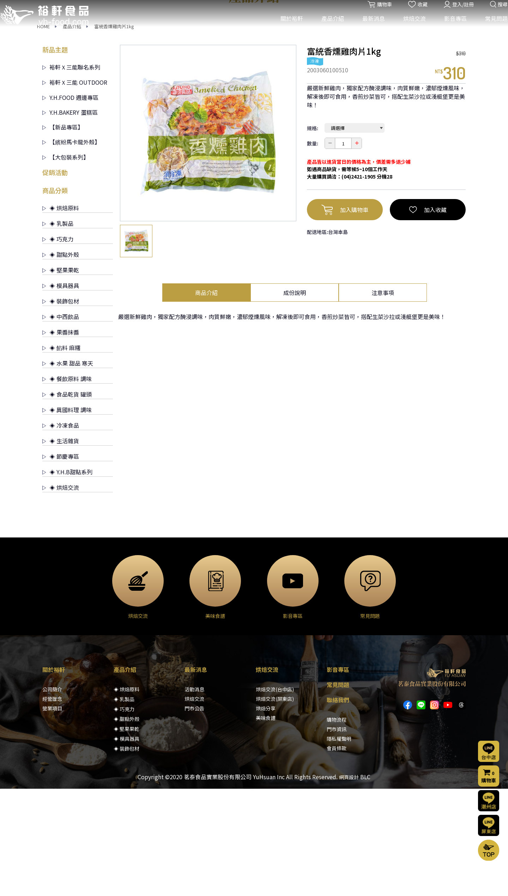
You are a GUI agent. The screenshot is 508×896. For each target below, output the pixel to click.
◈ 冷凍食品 (60, 532)
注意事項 (382, 400)
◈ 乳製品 (57, 330)
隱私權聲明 (339, 845)
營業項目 (52, 815)
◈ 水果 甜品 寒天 (67, 470)
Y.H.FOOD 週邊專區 (70, 204)
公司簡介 (52, 796)
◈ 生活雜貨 (60, 548)
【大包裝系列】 (65, 264)
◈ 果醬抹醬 (60, 439)
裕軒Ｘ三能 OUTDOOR (74, 189)
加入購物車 (344, 317)
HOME (43, 133)
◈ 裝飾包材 (60, 408)
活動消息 (194, 796)
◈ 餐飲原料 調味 (67, 486)
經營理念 (52, 806)
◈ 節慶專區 (60, 563)
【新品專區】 (62, 234)
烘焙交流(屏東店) (275, 806)
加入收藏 (428, 317)
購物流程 (336, 826)
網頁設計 (349, 884)
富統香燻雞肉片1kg (114, 133)
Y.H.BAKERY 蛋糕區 (70, 219)
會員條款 (336, 855)
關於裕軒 (287, 27)
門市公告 (194, 815)
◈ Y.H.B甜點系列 (67, 579)
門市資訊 (336, 836)
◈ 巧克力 (57, 346)
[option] (208, 240)
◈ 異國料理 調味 (67, 517)
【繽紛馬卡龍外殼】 (71, 249)
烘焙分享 (266, 815)
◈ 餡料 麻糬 (61, 455)
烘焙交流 (409, 27)
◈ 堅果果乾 (60, 377)
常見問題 (491, 27)
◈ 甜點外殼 (60, 361)
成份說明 (294, 400)
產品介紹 (327, 27)
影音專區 (450, 27)
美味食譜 (266, 825)
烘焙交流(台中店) (275, 796)
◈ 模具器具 (60, 393)
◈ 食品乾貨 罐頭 (67, 501)
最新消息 (368, 27)
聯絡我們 (338, 807)
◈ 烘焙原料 (60, 315)
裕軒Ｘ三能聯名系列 (71, 174)
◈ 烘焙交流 (60, 594)
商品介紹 (206, 400)
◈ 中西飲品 (60, 424)
